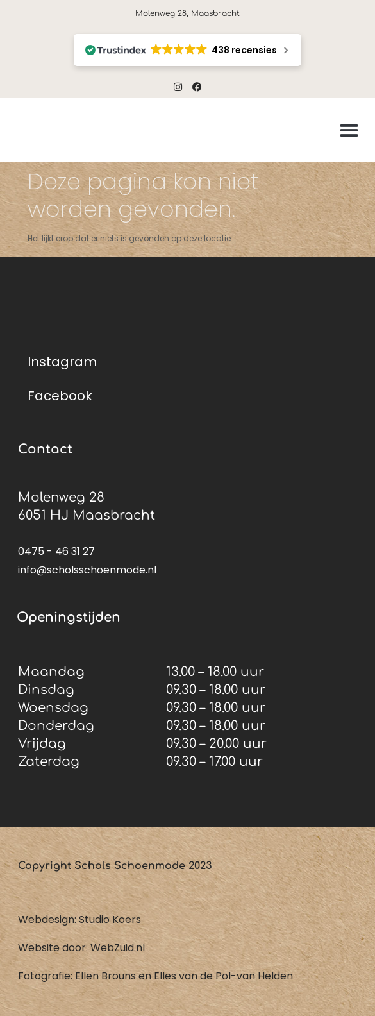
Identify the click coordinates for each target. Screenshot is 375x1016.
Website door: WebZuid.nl (81, 947)
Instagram (62, 362)
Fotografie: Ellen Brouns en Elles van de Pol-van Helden (155, 976)
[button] (349, 130)
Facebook (60, 396)
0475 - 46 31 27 (56, 551)
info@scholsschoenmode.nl (87, 570)
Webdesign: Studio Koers (79, 919)
